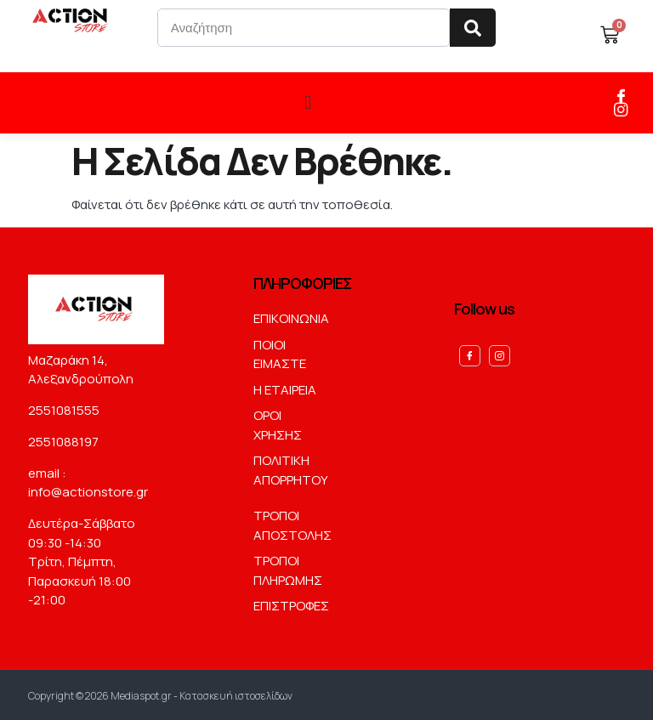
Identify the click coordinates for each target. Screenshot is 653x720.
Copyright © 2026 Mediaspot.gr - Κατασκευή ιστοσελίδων (160, 693)
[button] (308, 102)
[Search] (473, 28)
